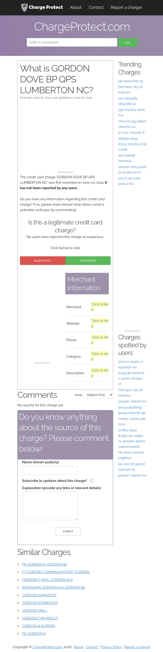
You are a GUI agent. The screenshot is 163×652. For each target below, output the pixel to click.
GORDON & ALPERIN (38, 626)
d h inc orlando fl (131, 133)
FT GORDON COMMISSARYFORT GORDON (56, 572)
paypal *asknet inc (132, 401)
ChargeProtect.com (48, 647)
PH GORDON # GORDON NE (44, 564)
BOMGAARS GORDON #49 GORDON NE (53, 587)
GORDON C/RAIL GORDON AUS (47, 580)
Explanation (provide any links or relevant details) (61, 488)
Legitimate (88, 260)
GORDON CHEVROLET (40, 618)
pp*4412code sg (130, 81)
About (76, 7)
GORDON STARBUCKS (40, 603)
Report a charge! (126, 7)
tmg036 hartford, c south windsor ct (131, 378)
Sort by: (78, 395)
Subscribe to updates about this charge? (54, 481)
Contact (96, 7)
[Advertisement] (65, 137)
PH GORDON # (34, 634)
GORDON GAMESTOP (39, 595)
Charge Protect (42, 7)
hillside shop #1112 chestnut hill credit (132, 144)
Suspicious (42, 260)
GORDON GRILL (34, 611)
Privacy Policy (111, 647)
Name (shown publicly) (40, 462)
